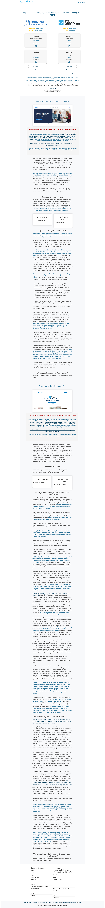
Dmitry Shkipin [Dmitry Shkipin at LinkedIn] (52, 88)
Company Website (52, 124)
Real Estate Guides (56, 902)
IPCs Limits (48, 902)
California (74, 902)
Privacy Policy (35, 902)
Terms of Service (27, 902)
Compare (35, 66)
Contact (80, 902)
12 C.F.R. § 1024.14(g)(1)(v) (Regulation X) (44, 594)
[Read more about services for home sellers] (36, 46)
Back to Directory (35, 73)
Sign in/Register (81, 2)
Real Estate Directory (67, 902)
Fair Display (42, 902)
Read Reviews (36, 69)
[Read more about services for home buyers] (36, 62)
